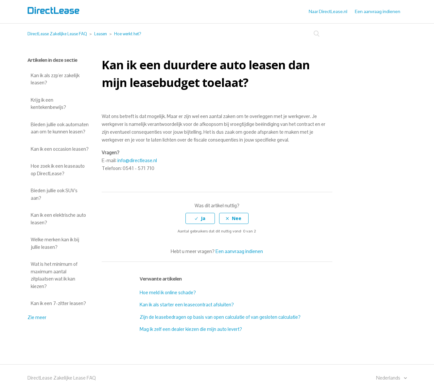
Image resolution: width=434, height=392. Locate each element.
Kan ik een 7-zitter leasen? (58, 303)
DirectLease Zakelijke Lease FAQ (57, 34)
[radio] (200, 218)
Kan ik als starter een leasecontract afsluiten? (187, 304)
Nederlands (388, 378)
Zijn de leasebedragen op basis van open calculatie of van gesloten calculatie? (220, 317)
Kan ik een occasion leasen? (60, 149)
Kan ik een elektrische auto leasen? (58, 219)
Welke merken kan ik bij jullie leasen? (55, 243)
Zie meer (36, 317)
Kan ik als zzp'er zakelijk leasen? (55, 79)
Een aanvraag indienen (377, 11)
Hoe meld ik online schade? (168, 292)
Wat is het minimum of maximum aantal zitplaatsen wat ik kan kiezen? (54, 275)
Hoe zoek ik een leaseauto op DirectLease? (58, 170)
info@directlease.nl (137, 160)
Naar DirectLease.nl (328, 11)
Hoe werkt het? (127, 34)
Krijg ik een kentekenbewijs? (48, 104)
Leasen (100, 34)
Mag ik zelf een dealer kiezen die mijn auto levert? (191, 329)
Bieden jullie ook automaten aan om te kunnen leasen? (60, 128)
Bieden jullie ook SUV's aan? (54, 194)
